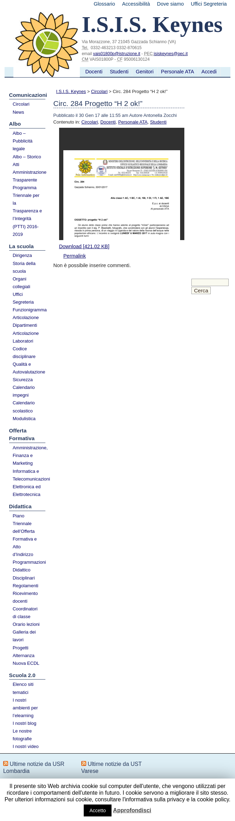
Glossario (104, 4)
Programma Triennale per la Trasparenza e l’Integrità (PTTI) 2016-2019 (27, 211)
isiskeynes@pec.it (171, 53)
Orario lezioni (26, 624)
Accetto (97, 810)
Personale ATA (177, 71)
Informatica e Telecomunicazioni (29, 475)
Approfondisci (132, 810)
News (18, 112)
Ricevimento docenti (25, 597)
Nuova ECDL (26, 663)
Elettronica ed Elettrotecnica (27, 490)
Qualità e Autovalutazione (29, 368)
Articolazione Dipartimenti (26, 321)
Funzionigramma (29, 309)
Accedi (209, 71)
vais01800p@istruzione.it (116, 53)
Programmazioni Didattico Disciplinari (29, 570)
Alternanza (23, 655)
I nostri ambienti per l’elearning (25, 707)
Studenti (119, 71)
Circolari (21, 104)
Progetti (20, 647)
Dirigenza (22, 255)
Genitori (144, 71)
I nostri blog (24, 723)
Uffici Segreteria (209, 4)
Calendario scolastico (24, 406)
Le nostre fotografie (22, 734)
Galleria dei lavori (24, 635)
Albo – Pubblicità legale (22, 141)
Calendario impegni (24, 391)
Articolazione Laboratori (26, 337)
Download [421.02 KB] (84, 246)
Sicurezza (23, 379)
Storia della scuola (24, 267)
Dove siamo (170, 4)
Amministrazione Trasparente (29, 176)
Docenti (93, 71)
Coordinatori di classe (25, 612)
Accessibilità (136, 4)
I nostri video (26, 746)
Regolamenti (25, 585)
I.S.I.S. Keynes (71, 91)
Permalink (74, 256)
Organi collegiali (21, 282)
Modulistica (24, 418)
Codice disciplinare (24, 352)
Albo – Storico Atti (27, 160)
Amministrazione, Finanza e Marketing (29, 455)
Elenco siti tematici (23, 688)
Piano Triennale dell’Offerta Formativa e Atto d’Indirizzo (25, 535)
